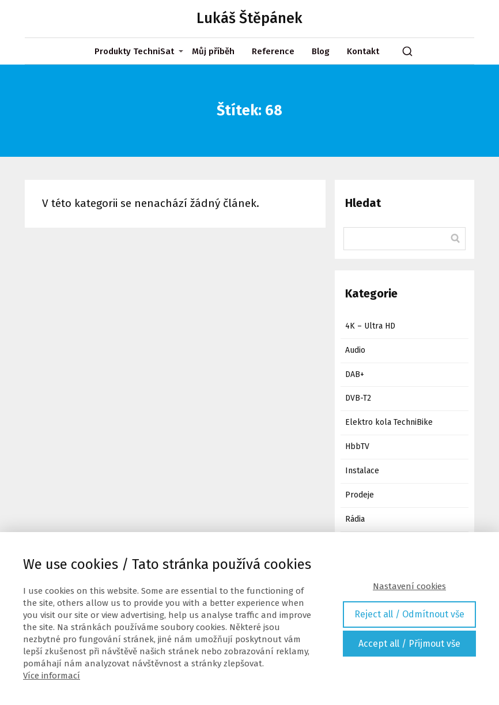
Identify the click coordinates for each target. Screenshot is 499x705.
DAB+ (354, 374)
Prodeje (359, 495)
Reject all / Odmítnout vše (409, 614)
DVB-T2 (358, 398)
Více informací (51, 675)
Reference (273, 51)
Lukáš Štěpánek (249, 19)
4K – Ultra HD (370, 326)
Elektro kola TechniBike (389, 422)
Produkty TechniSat (134, 51)
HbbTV (357, 446)
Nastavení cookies (409, 586)
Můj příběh (213, 51)
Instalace (362, 471)
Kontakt (363, 51)
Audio (355, 350)
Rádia (355, 519)
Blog (321, 51)
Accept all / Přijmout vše (409, 643)
